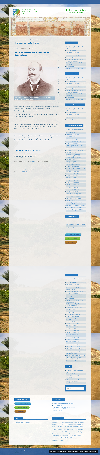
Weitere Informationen (84, 451)
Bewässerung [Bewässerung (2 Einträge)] (81, 422)
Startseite (16, 2)
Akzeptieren (93, 451)
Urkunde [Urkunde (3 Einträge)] (59, 438)
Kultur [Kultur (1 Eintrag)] (69, 432)
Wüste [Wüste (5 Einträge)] (62, 440)
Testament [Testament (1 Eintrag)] (82, 435)
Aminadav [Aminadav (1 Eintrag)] (53, 422)
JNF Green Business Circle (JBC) (75, 68)
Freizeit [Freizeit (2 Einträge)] (57, 426)
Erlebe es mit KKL (63, 2)
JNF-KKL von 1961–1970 (72, 182)
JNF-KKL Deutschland (27, 172)
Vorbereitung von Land (72, 166)
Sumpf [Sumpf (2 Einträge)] (78, 435)
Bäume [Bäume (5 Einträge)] (64, 424)
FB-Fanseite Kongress (72, 228)
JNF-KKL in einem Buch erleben (75, 59)
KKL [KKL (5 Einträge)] (65, 432)
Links (72, 2)
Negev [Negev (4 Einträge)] (82, 432)
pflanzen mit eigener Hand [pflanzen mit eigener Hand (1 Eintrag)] (63, 433)
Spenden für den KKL (72, 57)
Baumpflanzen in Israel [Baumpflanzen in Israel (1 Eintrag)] (73, 422)
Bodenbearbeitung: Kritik (73, 164)
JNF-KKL (25, 451)
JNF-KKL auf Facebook (72, 226)
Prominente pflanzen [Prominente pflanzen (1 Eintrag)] (76, 433)
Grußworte (24, 2)
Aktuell (78, 2)
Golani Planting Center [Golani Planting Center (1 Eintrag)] (71, 426)
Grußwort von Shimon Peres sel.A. (75, 205)
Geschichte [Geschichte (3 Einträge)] (63, 426)
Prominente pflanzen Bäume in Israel (63, 403)
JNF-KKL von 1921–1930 (72, 175)
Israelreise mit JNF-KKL (72, 56)
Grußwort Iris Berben (29, 170)
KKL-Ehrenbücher (71, 152)
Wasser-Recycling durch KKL (74, 157)
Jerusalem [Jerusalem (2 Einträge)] (70, 429)
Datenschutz (19, 422)
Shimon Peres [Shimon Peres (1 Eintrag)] (69, 435)
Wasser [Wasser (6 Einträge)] (69, 438)
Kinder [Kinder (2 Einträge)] (62, 432)
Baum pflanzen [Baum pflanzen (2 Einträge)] (65, 422)
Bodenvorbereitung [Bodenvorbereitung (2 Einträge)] (56, 424)
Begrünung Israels (71, 159)
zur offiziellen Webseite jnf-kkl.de (75, 224)
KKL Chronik (53, 2)
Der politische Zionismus (73, 196)
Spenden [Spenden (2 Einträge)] (74, 435)
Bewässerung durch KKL (73, 156)
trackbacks (33, 161)
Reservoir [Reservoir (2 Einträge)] (56, 435)
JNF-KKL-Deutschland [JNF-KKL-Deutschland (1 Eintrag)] (80, 429)
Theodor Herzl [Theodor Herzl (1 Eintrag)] (54, 438)
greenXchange (70, 66)
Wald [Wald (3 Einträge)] (64, 438)
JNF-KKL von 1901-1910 (72, 172)
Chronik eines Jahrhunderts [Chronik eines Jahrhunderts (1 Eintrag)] (72, 424)
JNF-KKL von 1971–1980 (72, 188)
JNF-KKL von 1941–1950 (72, 179)
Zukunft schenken (71, 50)
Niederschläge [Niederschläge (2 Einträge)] (55, 433)
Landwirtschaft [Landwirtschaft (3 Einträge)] (74, 432)
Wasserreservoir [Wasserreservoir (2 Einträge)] (56, 440)
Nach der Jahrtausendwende (74, 193)
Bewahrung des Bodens (72, 163)
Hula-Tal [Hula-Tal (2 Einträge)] (77, 426)
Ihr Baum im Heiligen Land (73, 154)
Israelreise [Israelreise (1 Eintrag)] (66, 429)
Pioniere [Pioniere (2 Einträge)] (71, 433)
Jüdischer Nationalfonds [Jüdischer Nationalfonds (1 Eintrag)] (56, 432)
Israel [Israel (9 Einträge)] (54, 429)
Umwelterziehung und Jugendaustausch (64, 407)
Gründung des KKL (35, 2)
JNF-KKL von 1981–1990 (72, 189)
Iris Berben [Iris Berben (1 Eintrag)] (81, 426)
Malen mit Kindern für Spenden (75, 209)
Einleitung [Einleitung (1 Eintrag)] (53, 426)
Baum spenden (72, 238)
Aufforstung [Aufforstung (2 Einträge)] (58, 422)
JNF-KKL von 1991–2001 (72, 191)
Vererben (71, 242)
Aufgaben (45, 2)
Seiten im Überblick (71, 211)
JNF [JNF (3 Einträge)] (75, 429)
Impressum (26, 422)
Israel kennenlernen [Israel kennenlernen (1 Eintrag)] (60, 429)
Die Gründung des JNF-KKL (74, 198)
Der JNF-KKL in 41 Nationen (74, 207)
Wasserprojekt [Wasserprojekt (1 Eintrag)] (74, 438)
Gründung (23, 158)
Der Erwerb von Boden (72, 195)
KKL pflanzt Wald (71, 161)
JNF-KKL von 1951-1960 (72, 181)
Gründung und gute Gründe (74, 202)
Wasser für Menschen (72, 61)
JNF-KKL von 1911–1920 (72, 173)
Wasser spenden (73, 235)
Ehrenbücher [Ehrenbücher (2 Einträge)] (80, 424)
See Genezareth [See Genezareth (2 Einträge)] (63, 435)
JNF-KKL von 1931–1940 (72, 177)
